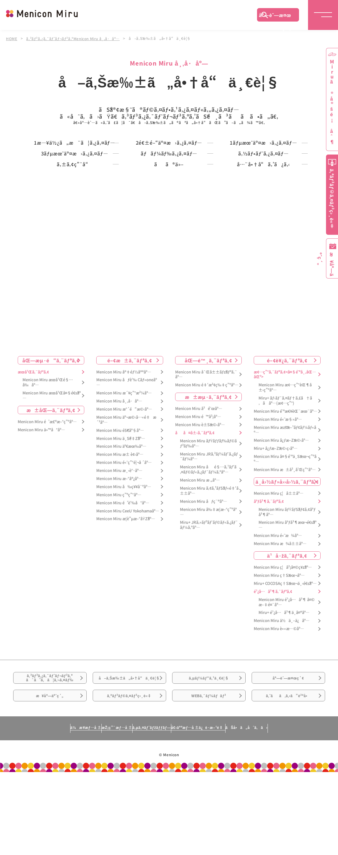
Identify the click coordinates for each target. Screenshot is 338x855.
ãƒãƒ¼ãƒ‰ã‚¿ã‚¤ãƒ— (169, 185)
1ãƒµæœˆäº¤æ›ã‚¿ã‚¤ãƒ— (263, 150)
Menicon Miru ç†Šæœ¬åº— (279, 633)
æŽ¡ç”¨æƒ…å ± (87, 810)
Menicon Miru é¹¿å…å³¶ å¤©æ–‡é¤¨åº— (287, 661)
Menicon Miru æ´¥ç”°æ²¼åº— (124, 451)
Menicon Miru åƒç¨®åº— (203, 559)
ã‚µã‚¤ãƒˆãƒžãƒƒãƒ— (149, 810)
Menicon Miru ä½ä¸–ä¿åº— (282, 679)
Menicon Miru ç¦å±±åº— (279, 551)
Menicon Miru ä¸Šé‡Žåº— (120, 497)
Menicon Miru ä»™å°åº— (41, 488)
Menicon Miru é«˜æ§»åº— (278, 477)
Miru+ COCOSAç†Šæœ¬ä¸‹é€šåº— (285, 641)
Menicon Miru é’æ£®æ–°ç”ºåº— (47, 480)
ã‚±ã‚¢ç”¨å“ (74, 213)
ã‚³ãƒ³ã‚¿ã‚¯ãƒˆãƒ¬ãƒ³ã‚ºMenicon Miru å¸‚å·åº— (74, 38)
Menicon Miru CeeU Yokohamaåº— (127, 569)
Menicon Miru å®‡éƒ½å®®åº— (123, 430)
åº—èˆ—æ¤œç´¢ (275, 16)
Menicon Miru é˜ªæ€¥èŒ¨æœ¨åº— (285, 469)
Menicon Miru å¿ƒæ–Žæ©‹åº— (281, 499)
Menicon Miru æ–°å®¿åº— (119, 537)
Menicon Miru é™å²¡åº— (198, 475)
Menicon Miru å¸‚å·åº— (119, 459)
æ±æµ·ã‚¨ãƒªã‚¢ (208, 455)
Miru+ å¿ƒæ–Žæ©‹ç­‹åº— (276, 507)
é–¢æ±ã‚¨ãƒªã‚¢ (129, 418)
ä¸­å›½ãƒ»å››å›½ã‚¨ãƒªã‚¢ (287, 540)
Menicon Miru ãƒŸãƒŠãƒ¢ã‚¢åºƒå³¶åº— (287, 570)
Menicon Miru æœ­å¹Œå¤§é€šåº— (51, 454)
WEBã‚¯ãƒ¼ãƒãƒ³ (208, 774)
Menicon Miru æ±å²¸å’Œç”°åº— (285, 528)
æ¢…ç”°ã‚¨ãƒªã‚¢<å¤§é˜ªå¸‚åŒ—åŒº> (285, 433)
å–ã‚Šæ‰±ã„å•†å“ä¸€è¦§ (129, 744)
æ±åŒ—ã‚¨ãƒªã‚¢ (50, 468)
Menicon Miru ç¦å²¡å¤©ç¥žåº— (283, 625)
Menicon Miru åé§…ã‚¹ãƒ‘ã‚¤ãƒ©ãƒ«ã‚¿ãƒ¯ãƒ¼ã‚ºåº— (208, 528)
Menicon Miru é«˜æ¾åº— (278, 594)
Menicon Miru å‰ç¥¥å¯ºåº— (123, 545)
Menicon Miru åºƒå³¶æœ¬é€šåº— (287, 584)
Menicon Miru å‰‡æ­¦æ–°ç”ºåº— (208, 570)
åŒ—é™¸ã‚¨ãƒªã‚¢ (208, 418)
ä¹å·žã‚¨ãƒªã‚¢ (287, 614)
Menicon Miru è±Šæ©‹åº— (200, 483)
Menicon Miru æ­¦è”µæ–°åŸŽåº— (125, 577)
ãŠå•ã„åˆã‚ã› (302, 810)
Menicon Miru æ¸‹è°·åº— (119, 529)
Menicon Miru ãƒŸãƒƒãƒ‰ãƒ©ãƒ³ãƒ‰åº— (208, 502)
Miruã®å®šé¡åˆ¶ (332, 102)
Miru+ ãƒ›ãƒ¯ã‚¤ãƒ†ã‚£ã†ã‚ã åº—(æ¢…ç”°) (285, 459)
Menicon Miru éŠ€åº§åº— (120, 488)
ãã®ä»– (169, 213)
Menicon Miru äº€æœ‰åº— (121, 505)
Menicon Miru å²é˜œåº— (198, 467)
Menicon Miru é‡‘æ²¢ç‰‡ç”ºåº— (206, 443)
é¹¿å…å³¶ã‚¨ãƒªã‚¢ (273, 650)
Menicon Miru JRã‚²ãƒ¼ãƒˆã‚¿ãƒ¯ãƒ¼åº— (209, 515)
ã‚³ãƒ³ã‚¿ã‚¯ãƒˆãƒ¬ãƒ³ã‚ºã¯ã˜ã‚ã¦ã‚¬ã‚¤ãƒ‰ (50, 741)
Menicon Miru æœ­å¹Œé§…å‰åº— (47, 441)
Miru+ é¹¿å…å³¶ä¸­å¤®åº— (284, 671)
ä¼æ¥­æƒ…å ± (30, 810)
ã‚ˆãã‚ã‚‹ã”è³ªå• (288, 774)
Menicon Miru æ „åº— (200, 538)
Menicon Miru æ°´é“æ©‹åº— (124, 467)
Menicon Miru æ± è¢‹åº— (119, 513)
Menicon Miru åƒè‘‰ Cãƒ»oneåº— (126, 441)
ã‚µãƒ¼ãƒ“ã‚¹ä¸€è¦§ (208, 740)
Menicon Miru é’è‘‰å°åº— (122, 561)
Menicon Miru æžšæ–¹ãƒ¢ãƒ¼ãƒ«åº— (285, 488)
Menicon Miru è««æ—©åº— (279, 687)
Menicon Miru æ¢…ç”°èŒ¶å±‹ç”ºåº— (285, 446)
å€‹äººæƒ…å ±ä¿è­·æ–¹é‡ (224, 810)
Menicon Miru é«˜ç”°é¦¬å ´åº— (124, 520)
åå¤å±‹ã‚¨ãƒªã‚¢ (194, 491)
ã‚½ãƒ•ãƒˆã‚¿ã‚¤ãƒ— (263, 185)
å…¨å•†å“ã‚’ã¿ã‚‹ (263, 213)
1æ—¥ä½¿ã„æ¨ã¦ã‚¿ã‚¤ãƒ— (74, 153)
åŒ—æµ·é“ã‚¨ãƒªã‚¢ (50, 418)
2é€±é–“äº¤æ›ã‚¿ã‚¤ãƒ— (169, 150)
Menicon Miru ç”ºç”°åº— (118, 553)
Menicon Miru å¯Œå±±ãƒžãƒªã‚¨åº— (206, 433)
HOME (11, 38)
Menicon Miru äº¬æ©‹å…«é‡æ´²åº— (126, 478)
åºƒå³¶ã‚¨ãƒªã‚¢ (269, 559)
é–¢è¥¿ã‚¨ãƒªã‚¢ (287, 418)
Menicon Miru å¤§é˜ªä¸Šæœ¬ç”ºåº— (285, 517)
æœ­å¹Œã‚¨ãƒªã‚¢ (33, 430)
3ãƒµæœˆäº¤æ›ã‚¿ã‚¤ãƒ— (74, 185)
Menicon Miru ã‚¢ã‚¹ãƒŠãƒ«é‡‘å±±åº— (209, 549)
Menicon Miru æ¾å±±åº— (280, 602)
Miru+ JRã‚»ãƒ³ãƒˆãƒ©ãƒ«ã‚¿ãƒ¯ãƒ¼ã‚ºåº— (209, 584)
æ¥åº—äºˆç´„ (49, 774)
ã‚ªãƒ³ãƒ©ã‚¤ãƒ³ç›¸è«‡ (129, 774)
